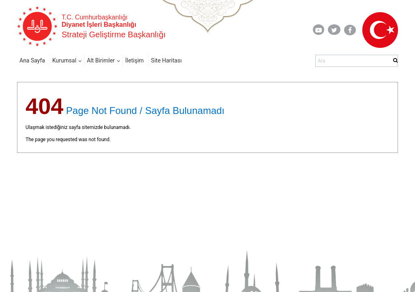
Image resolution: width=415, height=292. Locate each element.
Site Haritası (166, 60)
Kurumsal (64, 60)
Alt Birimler (101, 60)
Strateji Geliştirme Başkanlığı (114, 34)
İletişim (134, 60)
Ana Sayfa (32, 60)
